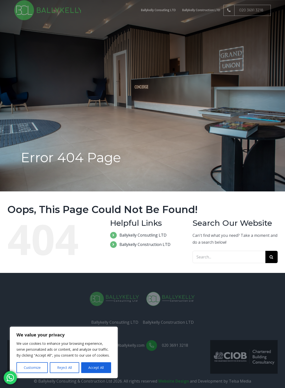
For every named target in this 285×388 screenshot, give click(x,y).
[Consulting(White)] (114, 295)
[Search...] (229, 257)
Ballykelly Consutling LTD (143, 235)
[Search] (271, 257)
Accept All (96, 367)
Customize (32, 367)
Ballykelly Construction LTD (144, 244)
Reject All (64, 367)
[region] (64, 352)
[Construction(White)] (170, 295)
